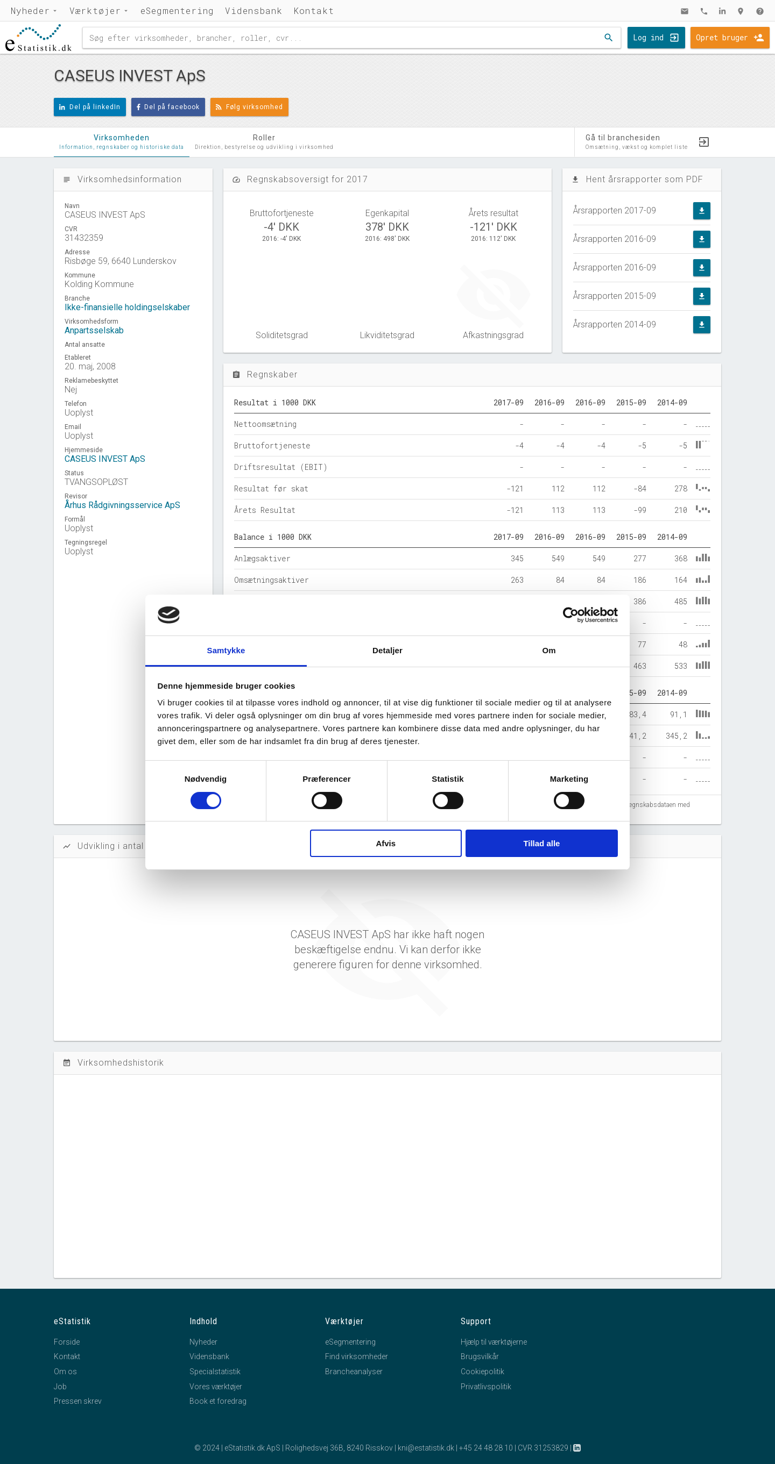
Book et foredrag (217, 1401)
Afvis (386, 843)
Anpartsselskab (94, 330)
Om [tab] (548, 650)
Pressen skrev (78, 1401)
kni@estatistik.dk (426, 1448)
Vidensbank (254, 10)
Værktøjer (95, 10)
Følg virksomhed (249, 107)
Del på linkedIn (90, 107)
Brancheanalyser (354, 1371)
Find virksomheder (356, 1356)
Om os (65, 1371)
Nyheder (30, 10)
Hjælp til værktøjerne (494, 1342)
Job (60, 1386)
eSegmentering (177, 10)
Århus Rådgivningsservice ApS (122, 505)
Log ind (648, 37)
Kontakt (313, 10)
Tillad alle (541, 843)
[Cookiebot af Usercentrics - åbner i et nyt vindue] (571, 615)
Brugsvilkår (480, 1356)
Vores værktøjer (215, 1386)
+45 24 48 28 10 (486, 1448)
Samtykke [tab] (226, 650)
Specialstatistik (215, 1371)
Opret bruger (722, 37)
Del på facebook (168, 107)
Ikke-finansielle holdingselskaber (127, 307)
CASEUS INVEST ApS (105, 459)
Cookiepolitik (482, 1371)
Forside (67, 1342)
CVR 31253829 (543, 1448)
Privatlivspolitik (486, 1386)
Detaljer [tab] (387, 650)
